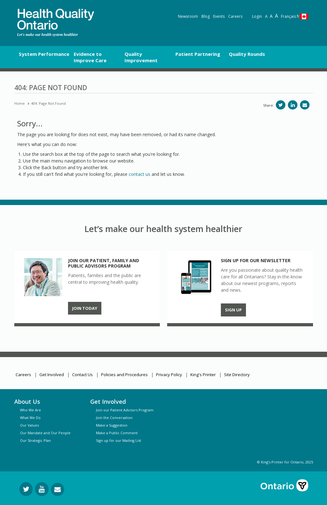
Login (257, 16)
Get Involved (51, 374)
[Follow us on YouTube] (42, 489)
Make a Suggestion (111, 425)
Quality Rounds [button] (247, 54)
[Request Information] (57, 489)
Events (219, 16)
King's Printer (203, 374)
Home (19, 103)
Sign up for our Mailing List (118, 440)
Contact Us (82, 374)
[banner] (55, 19)
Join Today (84, 308)
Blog (205, 16)
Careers (235, 16)
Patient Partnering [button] (197, 54)
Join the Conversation (114, 417)
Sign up (233, 310)
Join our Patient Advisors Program (124, 410)
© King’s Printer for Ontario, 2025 (285, 462)
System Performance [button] (44, 54)
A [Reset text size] (266, 16)
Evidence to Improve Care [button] (90, 57)
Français (290, 16)
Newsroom (188, 16)
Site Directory (237, 374)
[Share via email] (305, 105)
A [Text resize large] (271, 16)
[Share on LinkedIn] (292, 105)
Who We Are (30, 410)
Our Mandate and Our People (45, 432)
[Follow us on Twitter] (26, 489)
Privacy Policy (169, 374)
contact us (139, 174)
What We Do (30, 417)
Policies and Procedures (124, 374)
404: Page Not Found (48, 103)
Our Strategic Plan (35, 440)
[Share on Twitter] (280, 105)
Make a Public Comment (117, 432)
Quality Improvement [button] (141, 57)
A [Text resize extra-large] (276, 15)
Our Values (29, 425)
